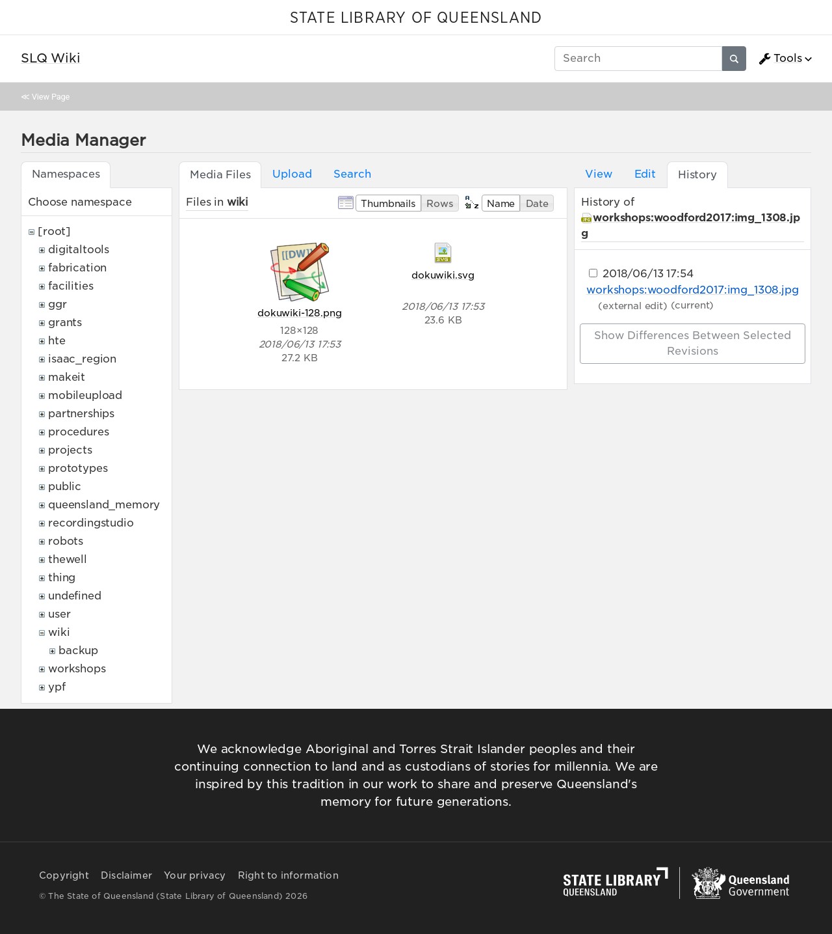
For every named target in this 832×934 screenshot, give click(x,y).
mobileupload (85, 395)
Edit (645, 174)
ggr (57, 304)
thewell (67, 559)
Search (351, 174)
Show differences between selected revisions (692, 343)
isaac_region (82, 359)
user (59, 614)
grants (65, 322)
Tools (780, 58)
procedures (78, 432)
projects (70, 450)
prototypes (77, 468)
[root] (54, 231)
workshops (77, 669)
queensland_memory (104, 505)
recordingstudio (91, 523)
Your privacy (195, 875)
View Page (51, 97)
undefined (74, 596)
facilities (70, 286)
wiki (59, 632)
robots (65, 541)
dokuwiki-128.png (299, 312)
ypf (57, 687)
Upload (291, 174)
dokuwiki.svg (442, 275)
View (598, 174)
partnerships (81, 413)
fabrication (77, 268)
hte (57, 341)
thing (61, 577)
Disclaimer (126, 875)
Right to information (288, 875)
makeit (66, 377)
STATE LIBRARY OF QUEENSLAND (416, 18)
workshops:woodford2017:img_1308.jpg (692, 290)
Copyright (64, 875)
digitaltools (78, 249)
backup (78, 650)
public (64, 486)
